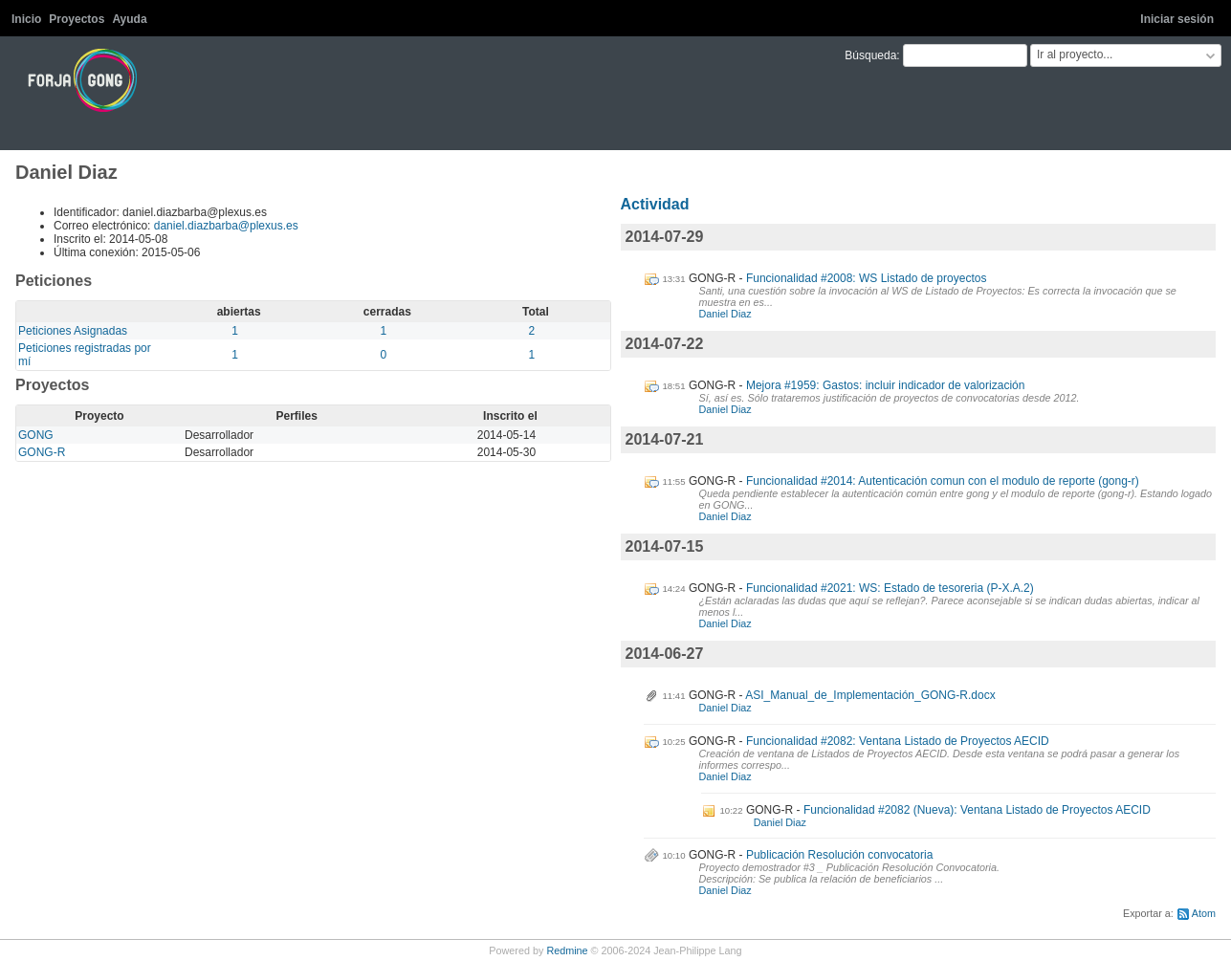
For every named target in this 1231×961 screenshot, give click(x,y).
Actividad (655, 204)
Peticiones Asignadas (72, 331)
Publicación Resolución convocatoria (839, 855)
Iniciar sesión (1177, 19)
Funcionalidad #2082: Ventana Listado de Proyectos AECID (897, 741)
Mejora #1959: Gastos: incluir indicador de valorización (885, 385)
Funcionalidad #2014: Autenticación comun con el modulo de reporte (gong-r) (942, 481)
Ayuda (129, 19)
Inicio (26, 19)
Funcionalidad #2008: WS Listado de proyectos (866, 278)
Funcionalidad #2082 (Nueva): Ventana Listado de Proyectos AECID (977, 810)
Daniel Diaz (725, 313)
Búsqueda (870, 55)
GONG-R (41, 452)
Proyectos (76, 19)
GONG (36, 435)
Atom (1204, 913)
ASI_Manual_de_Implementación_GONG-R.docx (870, 695)
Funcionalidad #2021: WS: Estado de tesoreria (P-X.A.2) (890, 588)
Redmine (566, 950)
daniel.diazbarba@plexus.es (226, 225)
